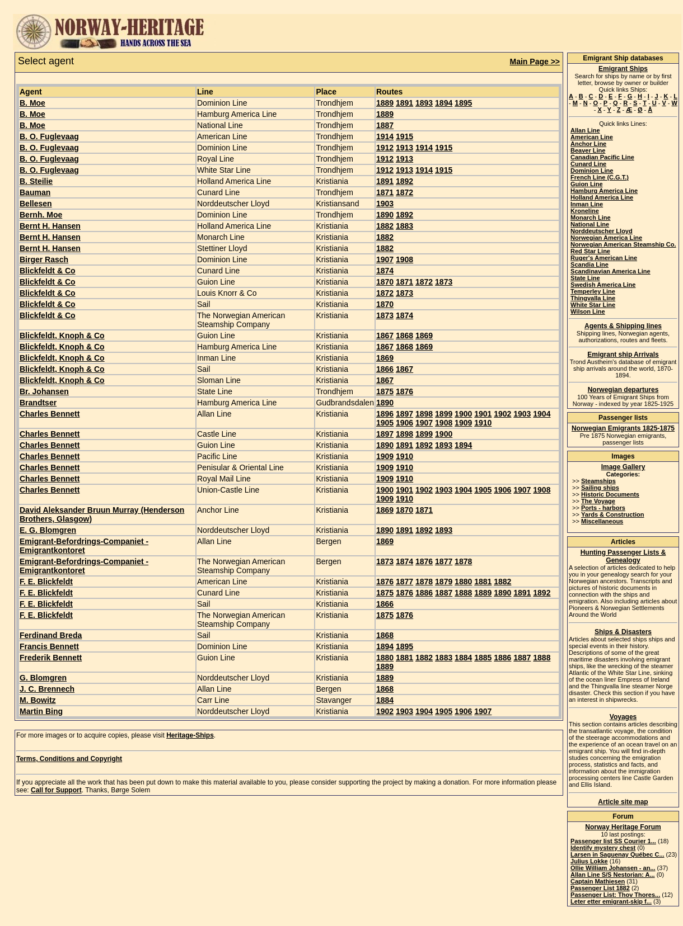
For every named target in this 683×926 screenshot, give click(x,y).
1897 (404, 413)
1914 (385, 136)
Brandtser (38, 402)
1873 (443, 281)
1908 (404, 259)
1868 (404, 335)
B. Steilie (36, 181)
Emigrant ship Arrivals (623, 354)
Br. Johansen (44, 391)
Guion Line (586, 184)
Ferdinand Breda (51, 635)
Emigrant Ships (623, 69)
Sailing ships (600, 487)
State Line (585, 278)
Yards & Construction (612, 514)
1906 (404, 422)
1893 (424, 102)
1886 (424, 592)
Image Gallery (623, 467)
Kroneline (584, 210)
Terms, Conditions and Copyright (69, 759)
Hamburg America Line (604, 190)
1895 (463, 102)
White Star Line (592, 304)
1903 (385, 203)
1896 (385, 413)
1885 (483, 657)
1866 (385, 369)
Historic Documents (610, 494)
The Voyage (598, 501)
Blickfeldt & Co (48, 270)
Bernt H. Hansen (50, 225)
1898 (424, 413)
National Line (589, 224)
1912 (385, 147)
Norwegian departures (623, 390)
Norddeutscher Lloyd (601, 231)
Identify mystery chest (602, 847)
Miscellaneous (602, 521)
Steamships (598, 481)
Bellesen (36, 203)
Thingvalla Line (592, 298)
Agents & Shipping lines (623, 326)
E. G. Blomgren (48, 530)
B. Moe (32, 102)
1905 (385, 422)
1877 (443, 561)
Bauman (35, 192)
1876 (404, 391)
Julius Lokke (589, 861)
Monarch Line (590, 217)
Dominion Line (591, 170)
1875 (385, 391)
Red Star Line (590, 251)
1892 (404, 181)
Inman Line (586, 204)
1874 (385, 270)
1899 (443, 413)
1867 (385, 335)
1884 (463, 657)
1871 (385, 192)
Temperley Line (592, 291)
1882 (385, 225)
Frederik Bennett (51, 657)
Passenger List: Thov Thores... (615, 894)
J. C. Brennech (47, 688)
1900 (463, 413)
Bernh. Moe (41, 214)
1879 (443, 581)
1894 (443, 102)
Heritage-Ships (190, 735)
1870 (385, 281)
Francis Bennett (49, 646)
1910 (483, 422)
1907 (385, 259)
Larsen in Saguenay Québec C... (617, 854)
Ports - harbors (603, 507)
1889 (385, 102)
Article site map (623, 802)
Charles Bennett (49, 413)
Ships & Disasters (623, 632)
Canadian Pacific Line (602, 157)
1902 (502, 413)
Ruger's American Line (603, 257)
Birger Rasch (44, 259)
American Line (591, 137)
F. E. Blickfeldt (46, 581)
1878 (463, 561)
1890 (385, 214)
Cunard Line (588, 163)
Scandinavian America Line (610, 271)
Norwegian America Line (606, 237)
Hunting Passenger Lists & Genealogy (623, 556)
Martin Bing (41, 711)
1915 (404, 136)
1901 (483, 413)
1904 (541, 413)
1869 (424, 335)
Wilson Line (587, 311)
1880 (463, 581)
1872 (404, 192)
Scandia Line (589, 264)
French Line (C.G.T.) (599, 177)
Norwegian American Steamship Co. (623, 244)
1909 (463, 422)
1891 (404, 102)
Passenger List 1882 (600, 888)
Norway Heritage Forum (623, 827)
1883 (404, 225)
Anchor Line (588, 143)
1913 (404, 147)
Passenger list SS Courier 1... (613, 841)
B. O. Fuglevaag (49, 136)
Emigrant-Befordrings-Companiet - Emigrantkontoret (84, 546)
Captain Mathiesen (597, 881)
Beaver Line (587, 150)
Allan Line (585, 130)
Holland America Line (601, 197)
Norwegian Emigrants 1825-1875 (623, 428)
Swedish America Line (602, 284)
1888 (463, 592)
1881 (483, 581)
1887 (385, 125)
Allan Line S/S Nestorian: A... (612, 874)
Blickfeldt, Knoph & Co (62, 335)
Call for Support (56, 790)
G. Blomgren (43, 677)
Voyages (623, 717)
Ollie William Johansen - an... (613, 867)
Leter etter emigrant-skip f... (611, 901)
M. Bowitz (38, 700)
